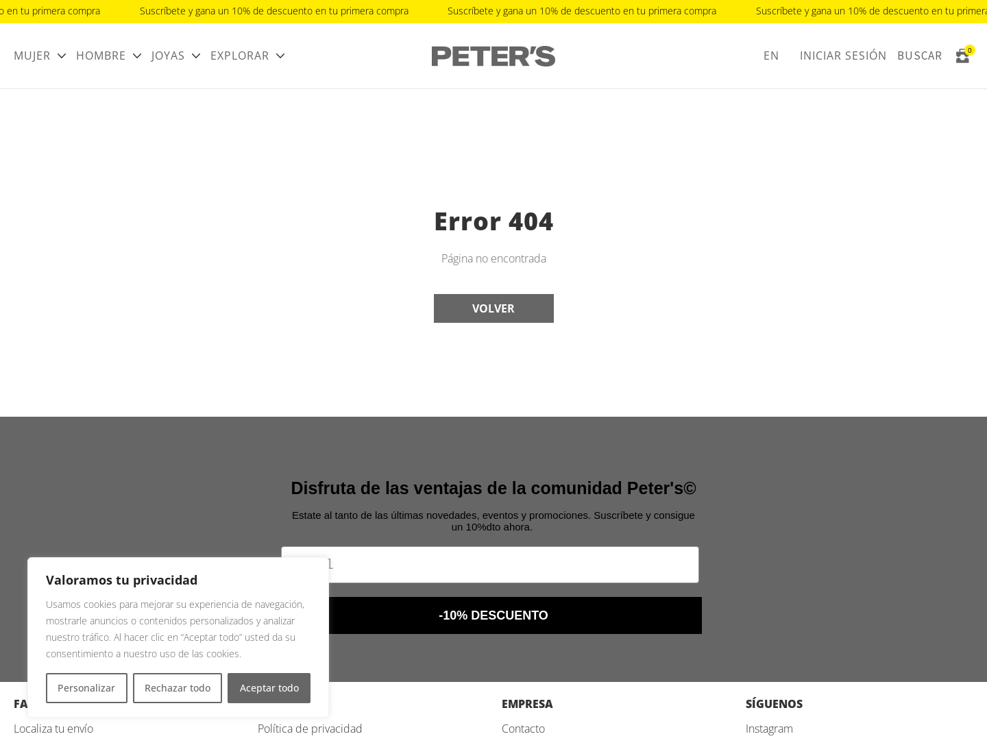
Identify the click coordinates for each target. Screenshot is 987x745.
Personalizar (86, 687)
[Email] (490, 564)
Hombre (101, 55)
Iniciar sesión (843, 55)
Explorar (239, 55)
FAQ (25, 703)
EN (771, 55)
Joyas (168, 55)
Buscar (919, 55)
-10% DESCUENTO (493, 615)
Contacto (523, 728)
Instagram (769, 728)
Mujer (32, 55)
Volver (493, 308)
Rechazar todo (177, 687)
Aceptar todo (269, 687)
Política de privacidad (310, 728)
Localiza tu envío (53, 728)
